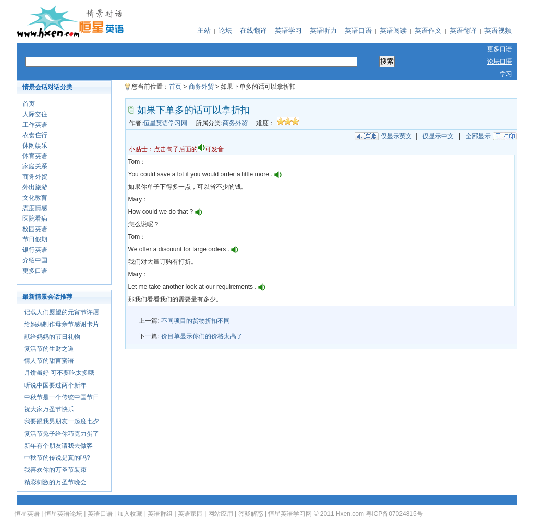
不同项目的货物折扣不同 (195, 320)
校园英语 (34, 229)
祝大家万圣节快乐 (49, 409)
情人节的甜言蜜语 (49, 361)
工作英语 (34, 124)
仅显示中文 (438, 136)
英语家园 (190, 513)
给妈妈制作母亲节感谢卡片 (61, 324)
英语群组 (160, 513)
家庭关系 (34, 166)
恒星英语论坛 (63, 513)
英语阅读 (393, 30)
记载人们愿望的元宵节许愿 (61, 312)
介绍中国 (34, 260)
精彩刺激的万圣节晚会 (55, 482)
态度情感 (34, 208)
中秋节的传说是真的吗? (57, 458)
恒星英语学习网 (165, 123)
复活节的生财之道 (49, 349)
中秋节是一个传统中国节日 (61, 397)
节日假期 (34, 239)
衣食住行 (34, 135)
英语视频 (498, 30)
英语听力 (323, 30)
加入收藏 (129, 513)
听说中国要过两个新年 (55, 385)
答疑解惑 (250, 513)
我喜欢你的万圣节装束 (55, 470)
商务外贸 (34, 176)
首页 (28, 103)
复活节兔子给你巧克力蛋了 (61, 434)
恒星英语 (27, 513)
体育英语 (34, 156)
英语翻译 (463, 30)
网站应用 (220, 513)
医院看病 (34, 218)
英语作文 (428, 30)
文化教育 (34, 197)
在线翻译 (253, 30)
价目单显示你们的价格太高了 (201, 336)
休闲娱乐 (34, 145)
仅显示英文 (396, 136)
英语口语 (358, 30)
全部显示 (478, 136)
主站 (204, 30)
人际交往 (34, 114)
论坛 (225, 30)
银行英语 (34, 249)
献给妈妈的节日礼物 (52, 337)
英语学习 (288, 30)
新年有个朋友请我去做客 (58, 446)
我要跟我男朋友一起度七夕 (61, 421)
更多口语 (34, 270)
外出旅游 (34, 187)
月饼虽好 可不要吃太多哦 (59, 373)
